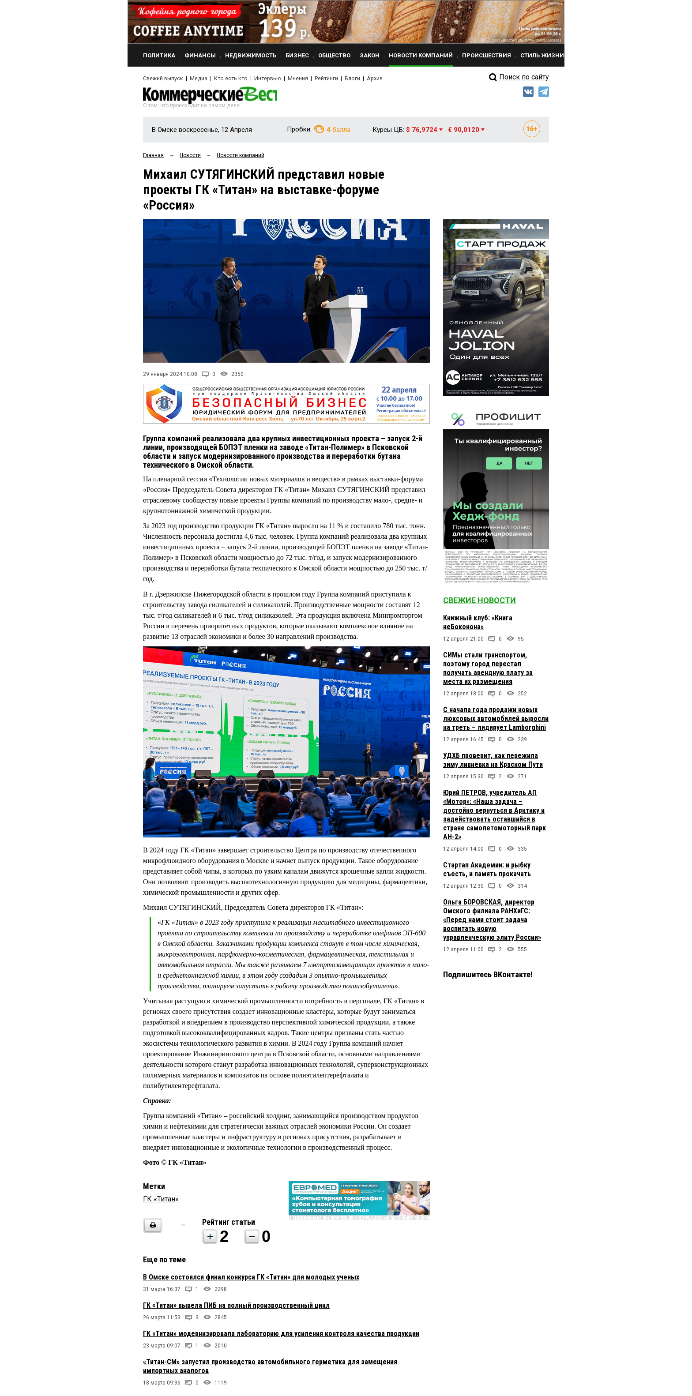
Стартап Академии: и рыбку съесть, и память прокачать (487, 870)
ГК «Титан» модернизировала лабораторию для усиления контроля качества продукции (281, 1335)
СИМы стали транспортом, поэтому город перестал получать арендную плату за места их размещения (488, 669)
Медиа (198, 78)
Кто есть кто (228, 78)
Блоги (344, 78)
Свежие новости (479, 601)
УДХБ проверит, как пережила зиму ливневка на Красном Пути (493, 761)
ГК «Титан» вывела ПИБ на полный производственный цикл (236, 1306)
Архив (365, 78)
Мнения (291, 78)
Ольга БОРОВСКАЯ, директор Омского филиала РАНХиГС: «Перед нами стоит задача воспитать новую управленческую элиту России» (492, 921)
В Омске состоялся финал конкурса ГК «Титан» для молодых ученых (251, 1278)
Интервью (262, 78)
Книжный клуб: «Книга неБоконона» (477, 623)
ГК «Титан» (161, 1200)
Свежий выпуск (163, 78)
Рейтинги (319, 78)
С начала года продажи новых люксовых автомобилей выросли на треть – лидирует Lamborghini (496, 720)
